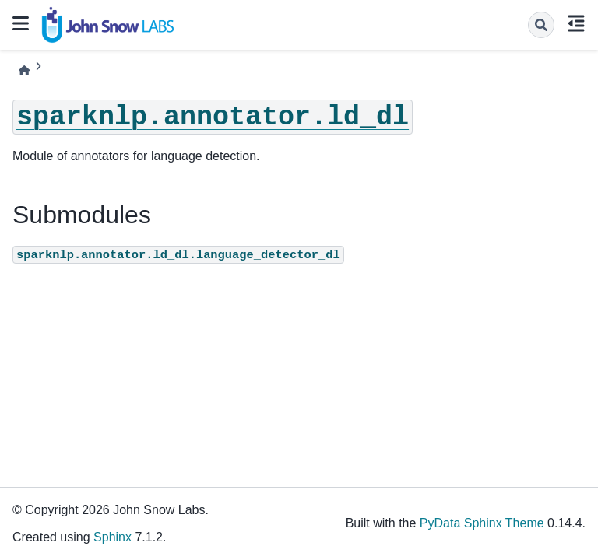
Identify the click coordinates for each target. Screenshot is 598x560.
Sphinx (112, 537)
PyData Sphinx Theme (482, 523)
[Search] (541, 25)
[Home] (24, 70)
